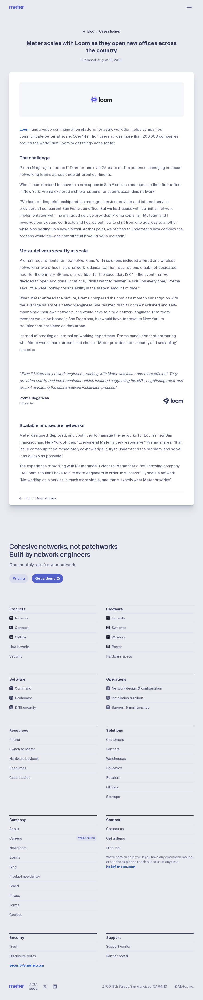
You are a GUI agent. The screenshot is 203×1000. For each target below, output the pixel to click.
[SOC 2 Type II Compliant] (33, 986)
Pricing (19, 578)
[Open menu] (189, 7)
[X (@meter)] (45, 986)
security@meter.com (26, 965)
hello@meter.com (120, 867)
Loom (24, 129)
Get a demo (47, 578)
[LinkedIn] (55, 986)
